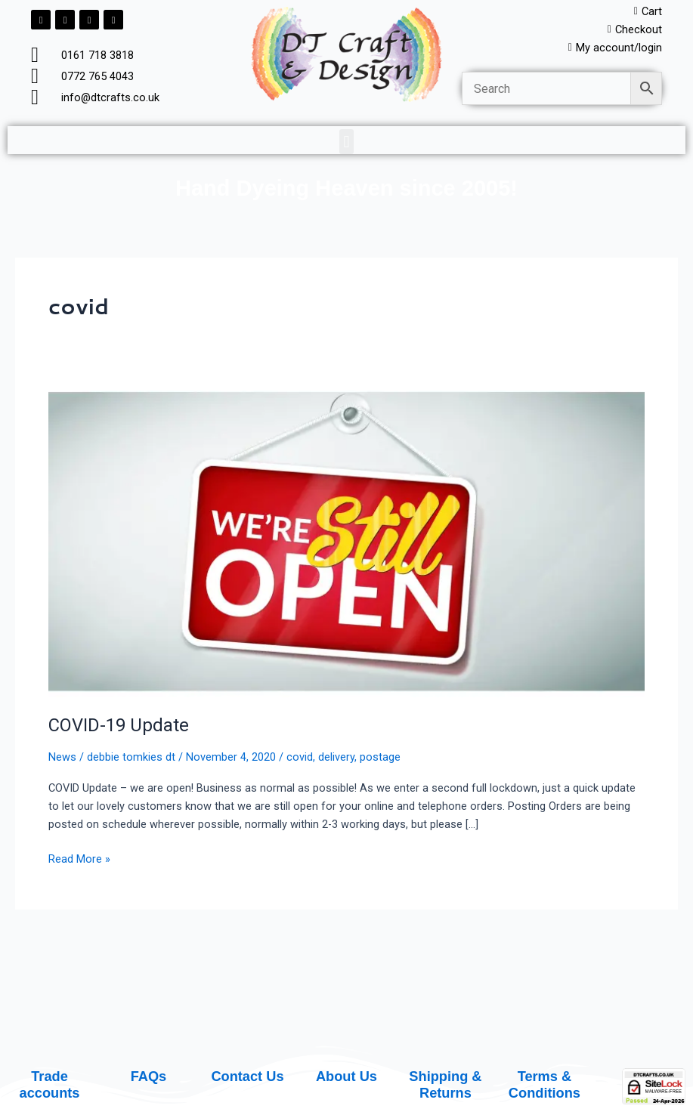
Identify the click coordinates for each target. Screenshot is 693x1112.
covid (299, 757)
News (62, 757)
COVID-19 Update (118, 725)
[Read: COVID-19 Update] (346, 543)
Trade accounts (50, 1084)
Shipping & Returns (445, 1084)
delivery (336, 757)
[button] (346, 141)
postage (380, 757)
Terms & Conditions (544, 1084)
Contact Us (247, 1076)
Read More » (79, 858)
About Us (346, 1076)
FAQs (149, 1076)
